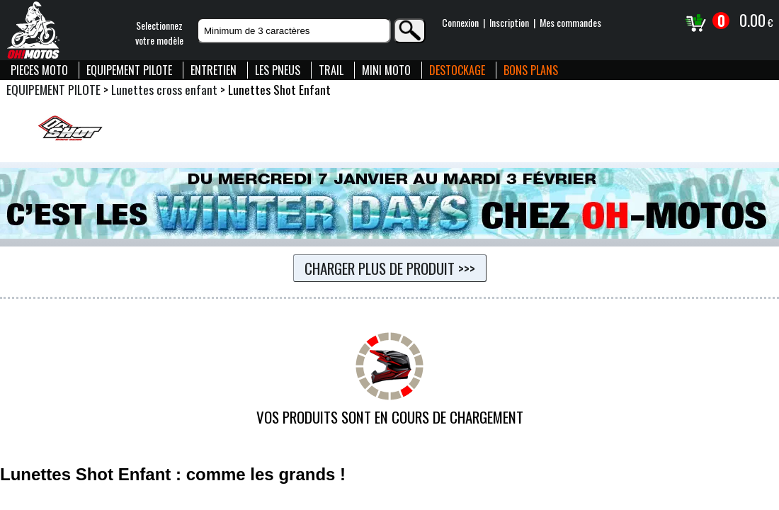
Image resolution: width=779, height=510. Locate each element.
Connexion (460, 22)
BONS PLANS (531, 70)
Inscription (509, 22)
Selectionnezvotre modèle (159, 32)
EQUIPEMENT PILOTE (129, 70)
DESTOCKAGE (457, 70)
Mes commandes (570, 22)
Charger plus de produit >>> (390, 268)
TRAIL (331, 70)
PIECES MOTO (39, 70)
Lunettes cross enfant (164, 89)
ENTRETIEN (214, 70)
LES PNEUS (277, 70)
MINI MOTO (386, 70)
